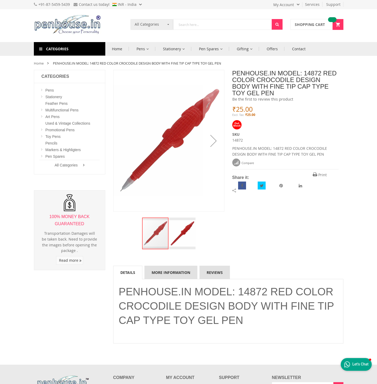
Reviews (215, 272)
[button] (213, 140)
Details (127, 272)
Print (320, 174)
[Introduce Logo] (91, 378)
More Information (171, 272)
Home (39, 63)
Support (333, 4)
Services (312, 4)
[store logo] (69, 25)
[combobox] (222, 24)
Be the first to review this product (262, 99)
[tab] (127, 272)
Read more (70, 260)
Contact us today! (92, 4)
